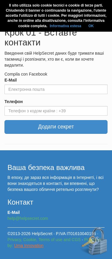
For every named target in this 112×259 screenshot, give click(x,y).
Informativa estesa (65, 26)
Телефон (13, 101)
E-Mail (10, 80)
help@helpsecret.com (27, 218)
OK (91, 26)
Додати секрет (56, 127)
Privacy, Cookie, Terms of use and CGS (44, 239)
